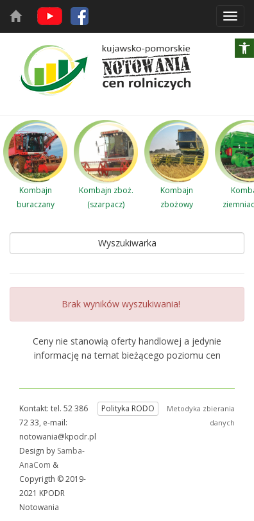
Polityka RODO (128, 408)
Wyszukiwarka (127, 243)
